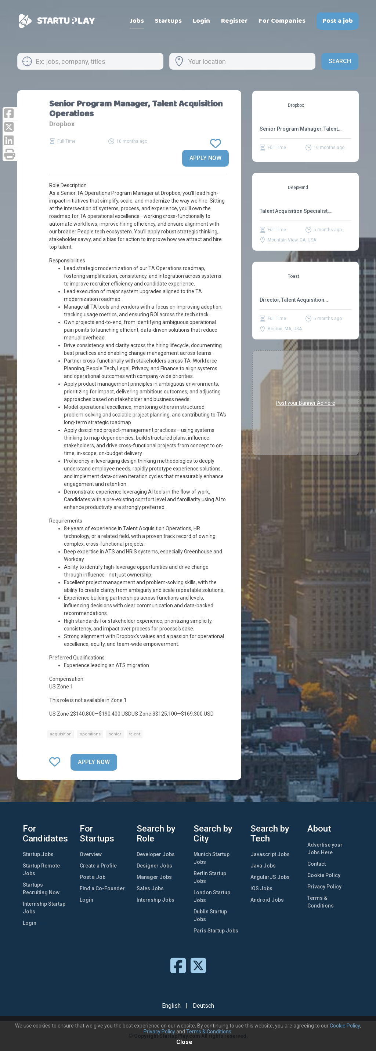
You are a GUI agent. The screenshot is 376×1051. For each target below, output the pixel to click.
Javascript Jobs (270, 854)
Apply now (205, 157)
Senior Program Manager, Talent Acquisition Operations (299, 129)
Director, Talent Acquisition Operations (292, 300)
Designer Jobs (154, 866)
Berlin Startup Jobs (210, 877)
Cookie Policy (323, 875)
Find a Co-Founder (102, 888)
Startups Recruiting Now (41, 888)
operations (90, 734)
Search (340, 61)
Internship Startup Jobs (44, 907)
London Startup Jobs (212, 896)
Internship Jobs (155, 900)
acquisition (61, 734)
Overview (91, 854)
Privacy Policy (324, 887)
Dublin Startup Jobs (210, 915)
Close (184, 1042)
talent (134, 734)
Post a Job (92, 877)
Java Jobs (263, 866)
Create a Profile (98, 866)
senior (115, 734)
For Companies (282, 21)
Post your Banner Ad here (305, 403)
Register (234, 21)
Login (201, 21)
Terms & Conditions (320, 902)
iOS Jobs (261, 888)
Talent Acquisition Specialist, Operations (294, 211)
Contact (316, 864)
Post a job (337, 21)
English (171, 1005)
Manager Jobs (154, 877)
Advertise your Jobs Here (325, 848)
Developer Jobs (156, 854)
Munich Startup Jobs (211, 858)
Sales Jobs (150, 888)
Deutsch (203, 1005)
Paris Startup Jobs (216, 931)
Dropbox (62, 124)
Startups (168, 21)
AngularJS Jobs (270, 877)
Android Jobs (267, 900)
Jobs (137, 21)
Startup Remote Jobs (41, 869)
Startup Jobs (38, 854)
